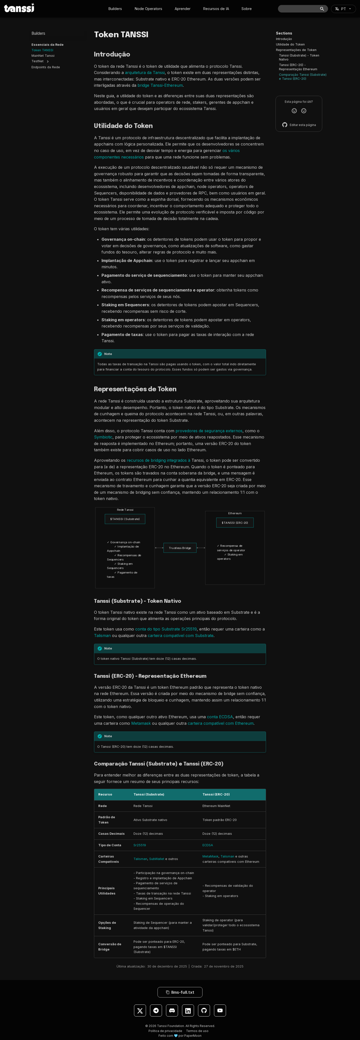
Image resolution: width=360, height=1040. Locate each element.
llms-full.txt (180, 992)
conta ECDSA (220, 716)
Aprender (182, 8)
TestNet (38, 61)
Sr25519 (140, 845)
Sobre (247, 8)
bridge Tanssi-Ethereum (160, 85)
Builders (115, 8)
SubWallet (156, 859)
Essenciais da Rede (48, 45)
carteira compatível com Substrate (181, 635)
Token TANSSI (42, 50)
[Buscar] (303, 8)
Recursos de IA (216, 8)
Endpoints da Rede (46, 67)
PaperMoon (193, 1036)
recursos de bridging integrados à (158, 460)
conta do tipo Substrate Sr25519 (166, 629)
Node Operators (148, 8)
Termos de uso (197, 1031)
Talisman (102, 635)
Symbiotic (103, 437)
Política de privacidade (165, 1031)
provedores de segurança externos (209, 430)
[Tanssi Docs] (19, 7)
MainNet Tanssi (43, 56)
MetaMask (210, 856)
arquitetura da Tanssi (145, 72)
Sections (284, 33)
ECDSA (207, 845)
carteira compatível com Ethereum (221, 723)
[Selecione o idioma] (343, 9)
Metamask (141, 723)
